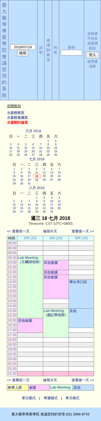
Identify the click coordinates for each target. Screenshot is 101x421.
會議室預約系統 (4, 76)
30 (55, 154)
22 (48, 151)
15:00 (12, 311)
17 (10, 151)
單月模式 (72, 398)
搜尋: (72, 47)
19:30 (12, 354)
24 (10, 154)
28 (40, 154)
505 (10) (81, 238)
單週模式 (51, 398)
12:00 (12, 282)
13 (33, 147)
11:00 (12, 272)
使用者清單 (92, 64)
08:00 (12, 243)
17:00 (12, 330)
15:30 (12, 315)
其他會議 (51, 263)
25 (18, 154)
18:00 (12, 340)
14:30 (12, 306)
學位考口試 (78, 282)
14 (40, 147)
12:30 (12, 287)
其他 (72, 311)
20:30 (12, 364)
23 (55, 151)
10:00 (12, 262)
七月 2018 (37, 159)
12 (25, 147)
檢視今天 (50, 231)
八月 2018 (37, 188)
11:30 (12, 277)
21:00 (12, 369)
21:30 (12, 373)
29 (48, 154)
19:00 (12, 349)
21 (40, 151)
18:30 (12, 344)
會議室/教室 (48, 50)
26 (25, 154)
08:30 (12, 248)
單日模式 (29, 398)
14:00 (12, 301)
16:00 (12, 320)
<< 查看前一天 (18, 231)
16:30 (12, 325)
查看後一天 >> (83, 231)
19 (25, 151)
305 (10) (55, 238)
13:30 (12, 296)
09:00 (12, 253)
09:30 (12, 258)
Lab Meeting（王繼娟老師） (30, 260)
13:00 (12, 291)
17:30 (12, 335)
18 (18, 151)
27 (33, 154)
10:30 (12, 267)
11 (18, 147)
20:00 (12, 359)
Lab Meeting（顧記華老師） (56, 313)
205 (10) (30, 238)
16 (55, 147)
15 (48, 147)
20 (33, 151)
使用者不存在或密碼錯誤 (92, 41)
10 (10, 147)
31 (29, 183)
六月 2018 (33, 131)
